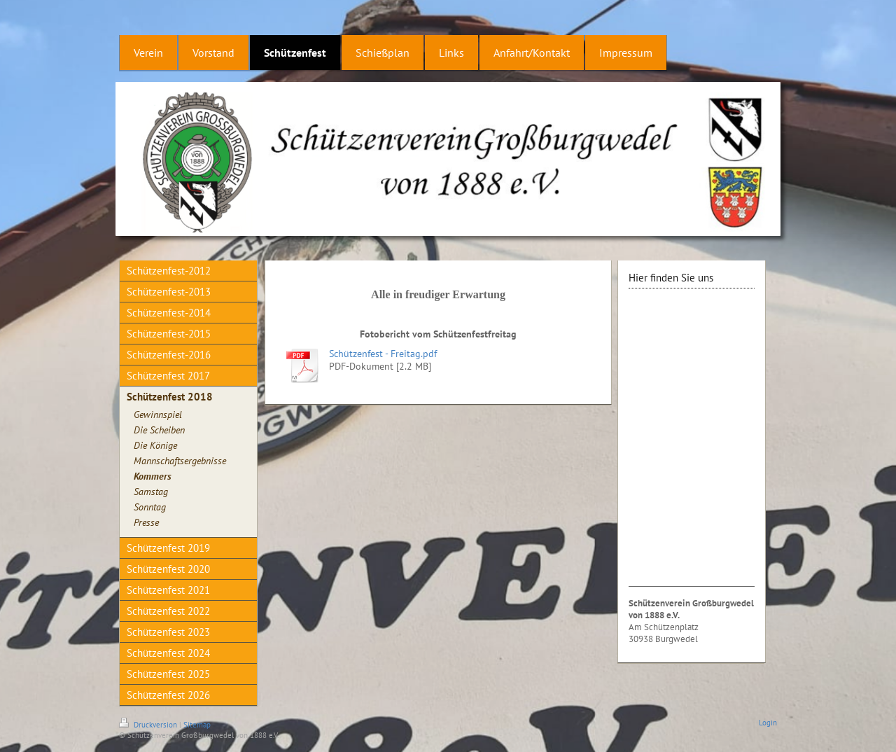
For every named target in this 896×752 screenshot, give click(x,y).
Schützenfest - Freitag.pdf (383, 353)
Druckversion (149, 725)
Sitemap (197, 725)
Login (768, 722)
